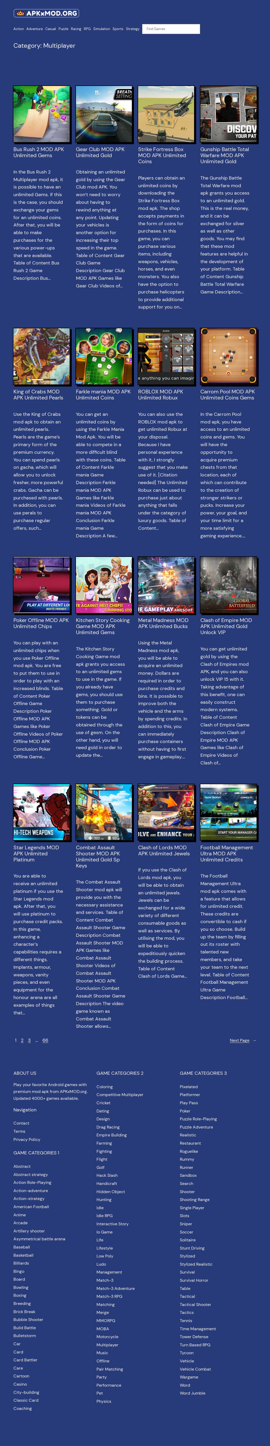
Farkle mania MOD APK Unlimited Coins (103, 395)
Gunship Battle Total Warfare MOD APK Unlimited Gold (224, 155)
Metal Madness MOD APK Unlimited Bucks (163, 623)
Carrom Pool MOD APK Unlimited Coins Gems (227, 395)
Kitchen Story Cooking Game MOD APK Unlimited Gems (103, 626)
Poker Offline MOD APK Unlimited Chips (41, 623)
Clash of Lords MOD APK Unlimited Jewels (164, 851)
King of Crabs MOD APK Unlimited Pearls (38, 395)
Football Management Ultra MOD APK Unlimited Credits (226, 854)
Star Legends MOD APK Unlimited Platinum (36, 854)
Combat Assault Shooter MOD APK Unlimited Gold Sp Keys (98, 857)
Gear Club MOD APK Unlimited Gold (100, 152)
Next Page (243, 1040)
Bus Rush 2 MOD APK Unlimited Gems (38, 152)
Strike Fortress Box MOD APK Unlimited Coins (162, 155)
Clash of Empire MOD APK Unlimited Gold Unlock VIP (226, 626)
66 (45, 1040)
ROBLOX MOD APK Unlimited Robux (160, 395)
